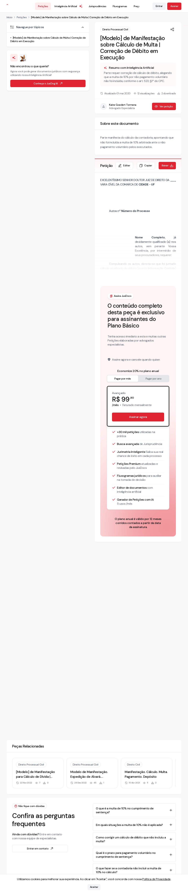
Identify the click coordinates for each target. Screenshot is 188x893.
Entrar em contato (40, 848)
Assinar (174, 6)
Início (9, 17)
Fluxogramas (120, 6)
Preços (137, 6)
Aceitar (94, 887)
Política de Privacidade (156, 879)
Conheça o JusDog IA (48, 83)
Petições (43, 6)
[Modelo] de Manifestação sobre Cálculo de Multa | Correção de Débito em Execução (79, 17)
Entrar (159, 6)
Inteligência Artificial (69, 6)
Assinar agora (138, 417)
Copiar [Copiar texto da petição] (145, 165)
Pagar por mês (122, 378)
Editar (124, 165)
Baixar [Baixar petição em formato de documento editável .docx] (167, 165)
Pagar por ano (154, 378)
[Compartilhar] (172, 29)
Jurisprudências (97, 6)
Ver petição (163, 106)
